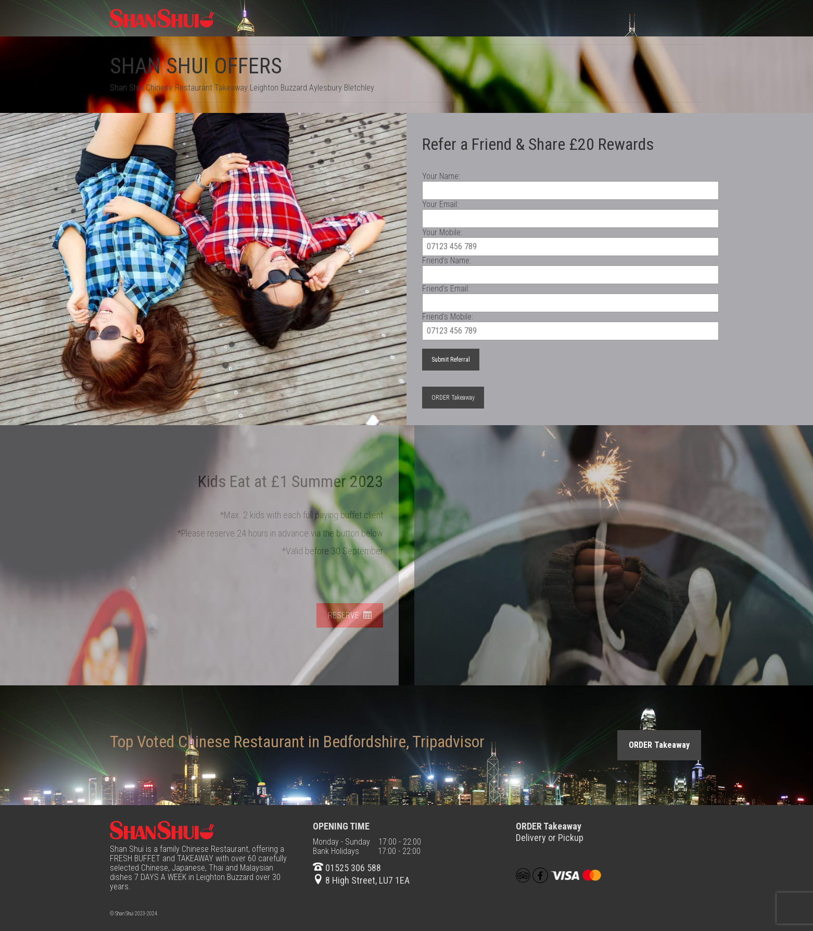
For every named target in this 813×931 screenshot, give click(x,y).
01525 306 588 (347, 867)
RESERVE (346, 615)
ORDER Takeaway (453, 397)
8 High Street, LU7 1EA (361, 880)
